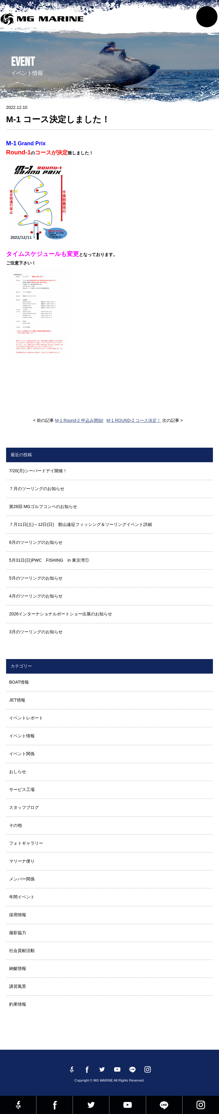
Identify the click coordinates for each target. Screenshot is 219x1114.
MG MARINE (43, 19)
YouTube (127, 1105)
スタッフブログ (24, 807)
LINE (164, 1105)
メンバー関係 (22, 879)
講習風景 (17, 986)
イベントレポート (26, 717)
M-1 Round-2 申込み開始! (79, 420)
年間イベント (22, 896)
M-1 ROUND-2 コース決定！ (133, 420)
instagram (201, 1105)
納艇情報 (17, 968)
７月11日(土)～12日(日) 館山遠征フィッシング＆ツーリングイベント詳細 (80, 524)
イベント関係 (22, 753)
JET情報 (17, 700)
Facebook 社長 (18, 1105)
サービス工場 (22, 789)
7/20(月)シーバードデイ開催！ (38, 470)
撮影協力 (17, 932)
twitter (91, 1105)
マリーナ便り (22, 861)
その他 (15, 825)
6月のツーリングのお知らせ (36, 542)
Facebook (54, 1105)
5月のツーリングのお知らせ (36, 578)
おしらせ (17, 771)
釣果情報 (17, 1004)
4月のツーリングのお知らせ (36, 596)
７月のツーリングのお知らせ (36, 488)
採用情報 (17, 914)
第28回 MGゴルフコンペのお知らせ (43, 506)
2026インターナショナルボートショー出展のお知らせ (60, 613)
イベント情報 (22, 735)
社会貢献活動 (22, 950)
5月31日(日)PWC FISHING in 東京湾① (49, 560)
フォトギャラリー (26, 843)
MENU (206, 16)
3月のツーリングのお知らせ (36, 631)
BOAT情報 (19, 682)
